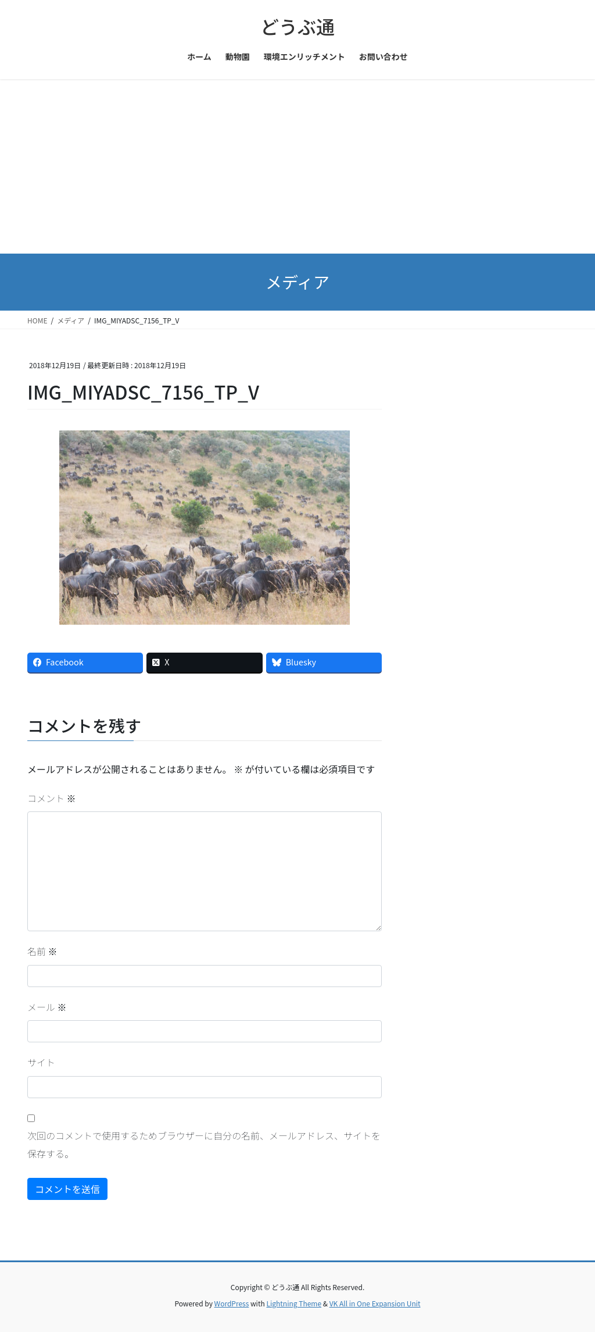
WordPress (231, 1303)
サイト (41, 1062)
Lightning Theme (293, 1303)
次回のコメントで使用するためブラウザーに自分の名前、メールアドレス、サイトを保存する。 (204, 1144)
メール (47, 1007)
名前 (42, 951)
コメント (51, 798)
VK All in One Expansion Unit (375, 1303)
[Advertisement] (297, 166)
